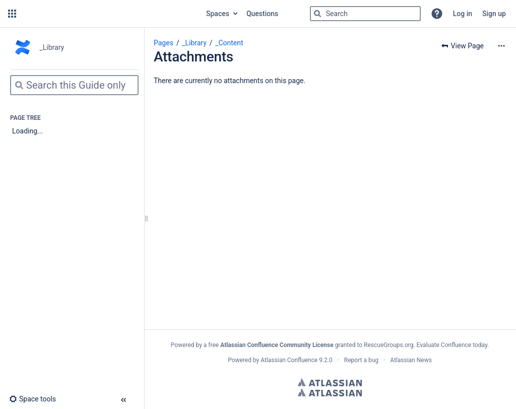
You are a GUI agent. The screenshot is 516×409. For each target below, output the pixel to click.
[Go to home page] (110, 14)
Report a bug (361, 360)
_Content (229, 43)
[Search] (317, 14)
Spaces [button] (217, 14)
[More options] (501, 45)
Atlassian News (411, 360)
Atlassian (330, 382)
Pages (163, 43)
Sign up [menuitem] (494, 14)
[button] (12, 14)
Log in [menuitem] (462, 14)
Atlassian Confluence (289, 360)
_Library (194, 43)
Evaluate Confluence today (452, 345)
